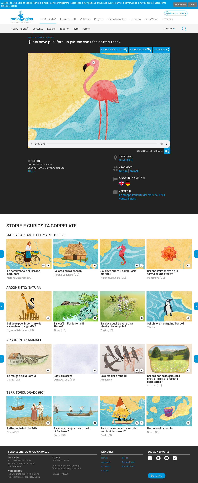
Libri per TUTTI (68, 19)
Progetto (64, 28)
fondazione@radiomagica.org (66, 465)
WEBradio (85, 19)
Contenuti (37, 28)
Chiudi (192, 4)
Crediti (125, 458)
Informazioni (180, 4)
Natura (123, 171)
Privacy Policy (128, 462)
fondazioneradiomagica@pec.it (67, 468)
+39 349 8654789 (61, 460)
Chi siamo (135, 19)
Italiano (170, 29)
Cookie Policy (128, 466)
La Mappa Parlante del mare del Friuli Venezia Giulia (142, 196)
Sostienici (167, 19)
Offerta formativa (116, 19)
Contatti (104, 470)
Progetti (98, 19)
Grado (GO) (125, 160)
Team (75, 28)
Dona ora (156, 475)
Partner (86, 28)
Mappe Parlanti (20, 28)
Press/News (151, 19)
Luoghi (51, 28)
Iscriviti (104, 458)
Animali (133, 171)
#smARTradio (48, 19)
